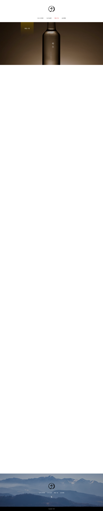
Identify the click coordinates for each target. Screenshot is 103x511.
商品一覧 (57, 18)
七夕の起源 (48, 18)
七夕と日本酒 (40, 18)
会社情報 (64, 18)
